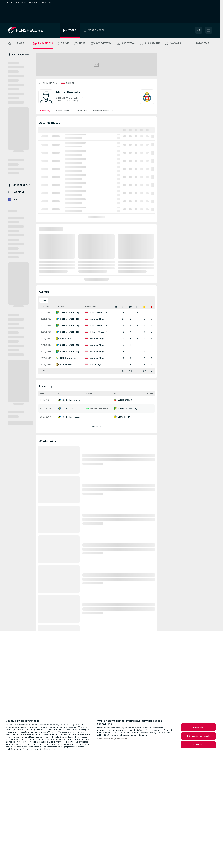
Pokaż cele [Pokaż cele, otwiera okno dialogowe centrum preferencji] (198, 745)
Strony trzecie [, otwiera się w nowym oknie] (51, 749)
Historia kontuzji (102, 110)
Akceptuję (198, 727)
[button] (198, 30)
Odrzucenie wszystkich (198, 736)
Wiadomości (63, 110)
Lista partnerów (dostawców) (112, 738)
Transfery (81, 110)
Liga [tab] (43, 300)
